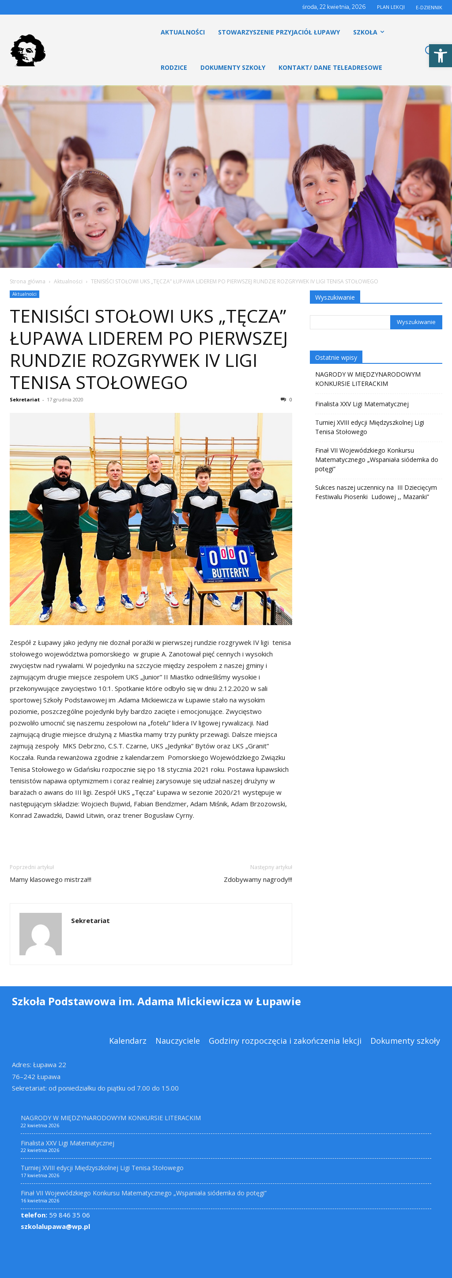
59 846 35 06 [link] (55, 1214)
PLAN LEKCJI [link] (391, 7)
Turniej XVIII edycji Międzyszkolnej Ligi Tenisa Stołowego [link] (369, 427)
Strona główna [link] (27, 281)
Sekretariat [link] (25, 399)
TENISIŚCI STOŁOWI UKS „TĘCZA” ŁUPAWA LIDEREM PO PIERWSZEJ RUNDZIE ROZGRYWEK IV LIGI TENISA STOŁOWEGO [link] (149, 348)
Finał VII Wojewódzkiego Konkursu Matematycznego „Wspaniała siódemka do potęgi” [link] (376, 459)
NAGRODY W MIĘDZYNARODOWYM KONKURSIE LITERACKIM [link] (368, 379)
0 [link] (286, 399)
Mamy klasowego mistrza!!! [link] (50, 879)
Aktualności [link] (68, 281)
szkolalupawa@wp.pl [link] (55, 1226)
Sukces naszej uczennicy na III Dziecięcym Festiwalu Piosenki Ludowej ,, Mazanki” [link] (376, 492)
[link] (440, 55)
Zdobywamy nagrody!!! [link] (258, 879)
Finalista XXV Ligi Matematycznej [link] (362, 404)
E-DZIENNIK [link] (429, 7)
